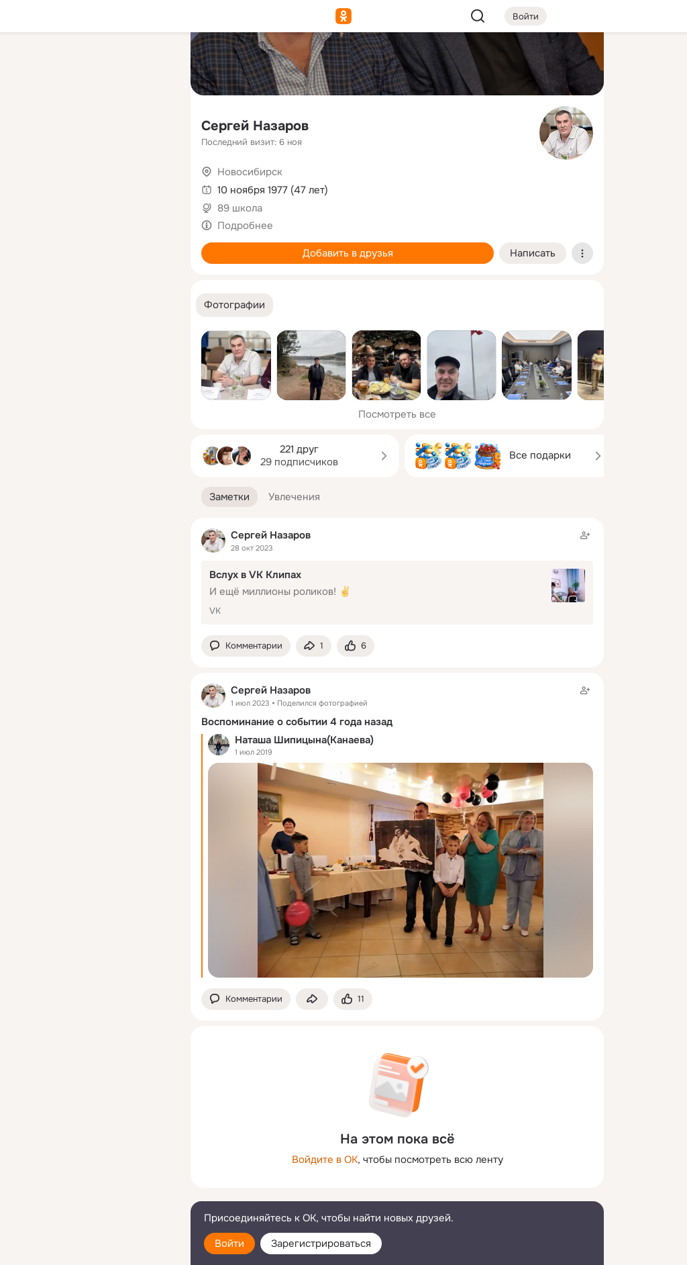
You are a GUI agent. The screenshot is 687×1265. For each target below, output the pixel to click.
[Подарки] (32, 182)
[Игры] (150, 182)
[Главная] (32, 64)
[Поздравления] (91, 182)
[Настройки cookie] (91, 1247)
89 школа (239, 208)
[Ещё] (91, 1161)
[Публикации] (32, 123)
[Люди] (91, 123)
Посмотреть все (397, 414)
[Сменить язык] (91, 1190)
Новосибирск (249, 172)
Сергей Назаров (255, 126)
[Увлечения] (91, 64)
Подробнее (245, 225)
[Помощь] (32, 241)
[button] (234, 305)
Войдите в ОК (325, 1159)
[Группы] (150, 64)
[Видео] (150, 123)
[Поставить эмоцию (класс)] (355, 646)
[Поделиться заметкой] (313, 646)
